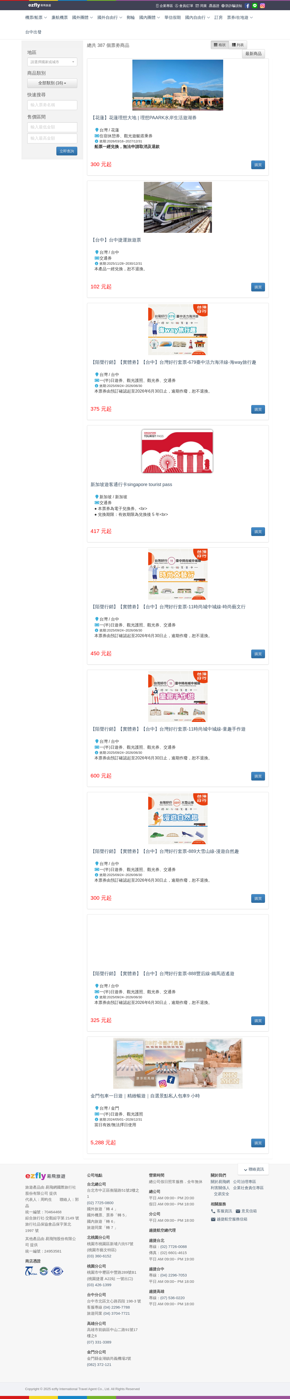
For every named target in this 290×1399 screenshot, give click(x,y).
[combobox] (52, 62)
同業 (201, 6)
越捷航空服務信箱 (229, 1219)
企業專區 (164, 6)
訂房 (219, 17)
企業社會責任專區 (248, 1188)
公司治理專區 (244, 1181)
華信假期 (173, 17)
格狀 (220, 45)
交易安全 (221, 1194)
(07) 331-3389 (99, 1342)
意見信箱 (246, 1211)
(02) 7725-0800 (100, 1203)
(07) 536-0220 (172, 1298)
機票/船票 (36, 17)
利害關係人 (220, 1188)
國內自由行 (197, 17)
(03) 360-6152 (99, 1256)
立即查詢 (67, 151)
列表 (238, 45)
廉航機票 (60, 17)
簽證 (214, 6)
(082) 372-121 (99, 1364)
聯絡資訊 (253, 1169)
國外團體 (82, 17)
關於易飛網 (220, 1181)
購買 (258, 165)
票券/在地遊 (240, 17)
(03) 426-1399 (99, 1285)
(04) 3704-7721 (116, 1313)
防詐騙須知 (231, 6)
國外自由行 (109, 17)
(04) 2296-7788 (116, 1307)
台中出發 (33, 32)
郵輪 (131, 17)
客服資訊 (221, 1211)
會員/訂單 (184, 6)
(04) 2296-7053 (173, 1275)
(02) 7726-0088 (173, 1246)
